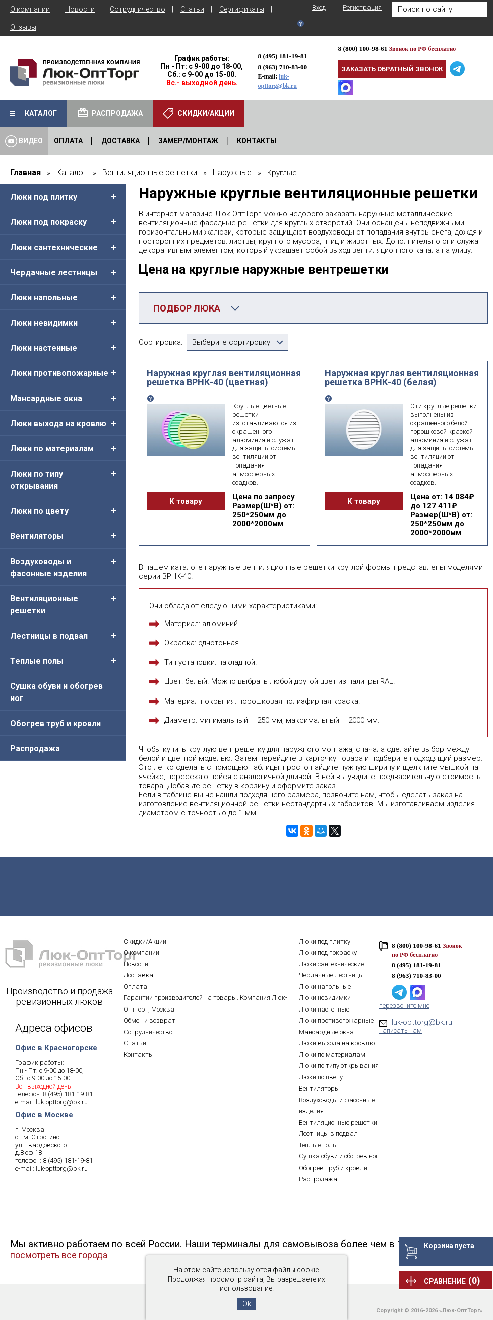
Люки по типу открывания (36, 480)
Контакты (139, 1054)
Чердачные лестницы (53, 272)
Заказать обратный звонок (392, 69)
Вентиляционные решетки (44, 604)
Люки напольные (44, 297)
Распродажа (35, 748)
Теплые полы (37, 661)
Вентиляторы (37, 536)
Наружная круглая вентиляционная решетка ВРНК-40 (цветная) (224, 378)
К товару (185, 501)
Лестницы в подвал (49, 636)
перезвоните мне (404, 1006)
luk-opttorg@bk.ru (62, 1102)
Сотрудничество (137, 9)
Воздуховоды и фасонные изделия (48, 567)
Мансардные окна (46, 398)
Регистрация (362, 7)
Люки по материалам (52, 448)
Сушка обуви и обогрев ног (56, 692)
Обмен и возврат (149, 1020)
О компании (30, 9)
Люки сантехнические (54, 247)
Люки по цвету (39, 511)
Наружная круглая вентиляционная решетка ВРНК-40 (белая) (402, 378)
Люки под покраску (48, 222)
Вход (319, 7)
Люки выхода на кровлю (58, 423)
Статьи (192, 9)
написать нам (400, 1030)
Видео (24, 141)
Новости (80, 9)
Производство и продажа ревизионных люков (59, 996)
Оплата (135, 986)
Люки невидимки (44, 323)
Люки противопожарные (59, 373)
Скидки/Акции (145, 941)
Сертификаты (241, 9)
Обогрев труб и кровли (55, 723)
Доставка (138, 975)
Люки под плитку (43, 197)
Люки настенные (43, 348)
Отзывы (23, 27)
